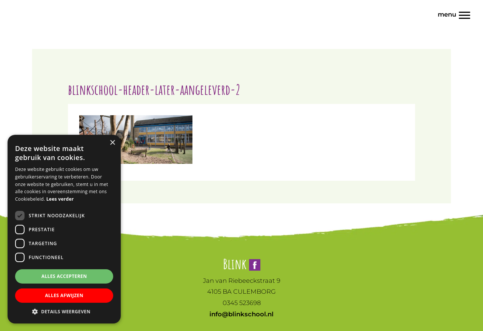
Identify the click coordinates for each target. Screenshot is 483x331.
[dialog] (64, 229)
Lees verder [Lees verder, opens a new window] (60, 199)
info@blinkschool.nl (241, 314)
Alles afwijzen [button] (64, 295)
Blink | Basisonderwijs (21, 7)
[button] (64, 312)
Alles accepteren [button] (64, 276)
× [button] (112, 143)
